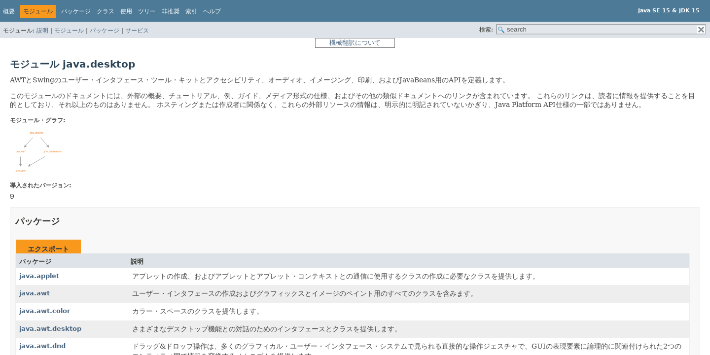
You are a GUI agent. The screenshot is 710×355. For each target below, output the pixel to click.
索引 (191, 11)
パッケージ (104, 30)
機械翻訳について (355, 42)
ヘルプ (212, 11)
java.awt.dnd (42, 346)
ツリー (147, 11)
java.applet (39, 276)
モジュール (69, 30)
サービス (137, 30)
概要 (9, 11)
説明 (42, 30)
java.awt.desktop (50, 328)
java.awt (34, 293)
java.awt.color (44, 311)
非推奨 (170, 11)
